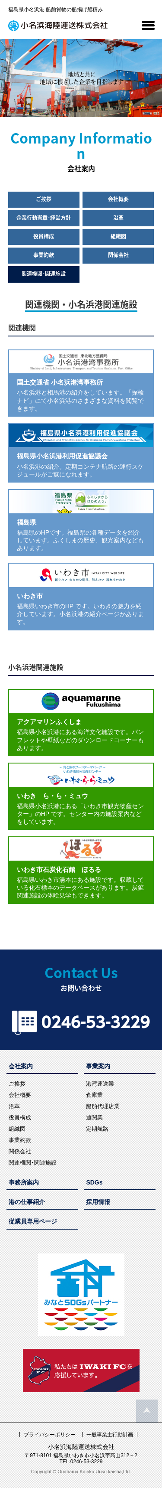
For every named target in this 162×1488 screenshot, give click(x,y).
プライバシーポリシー (50, 1435)
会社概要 (118, 199)
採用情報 (98, 1201)
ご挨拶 (43, 199)
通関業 (94, 1117)
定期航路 (97, 1129)
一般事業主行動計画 (109, 1435)
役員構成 (43, 236)
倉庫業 (94, 1095)
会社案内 (21, 1066)
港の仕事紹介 (27, 1201)
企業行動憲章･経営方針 (43, 218)
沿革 (118, 218)
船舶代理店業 (103, 1106)
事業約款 (43, 255)
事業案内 (98, 1066)
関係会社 (118, 255)
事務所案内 (24, 1182)
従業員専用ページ (33, 1221)
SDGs (94, 1182)
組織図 (118, 236)
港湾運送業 (100, 1083)
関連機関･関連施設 (44, 273)
